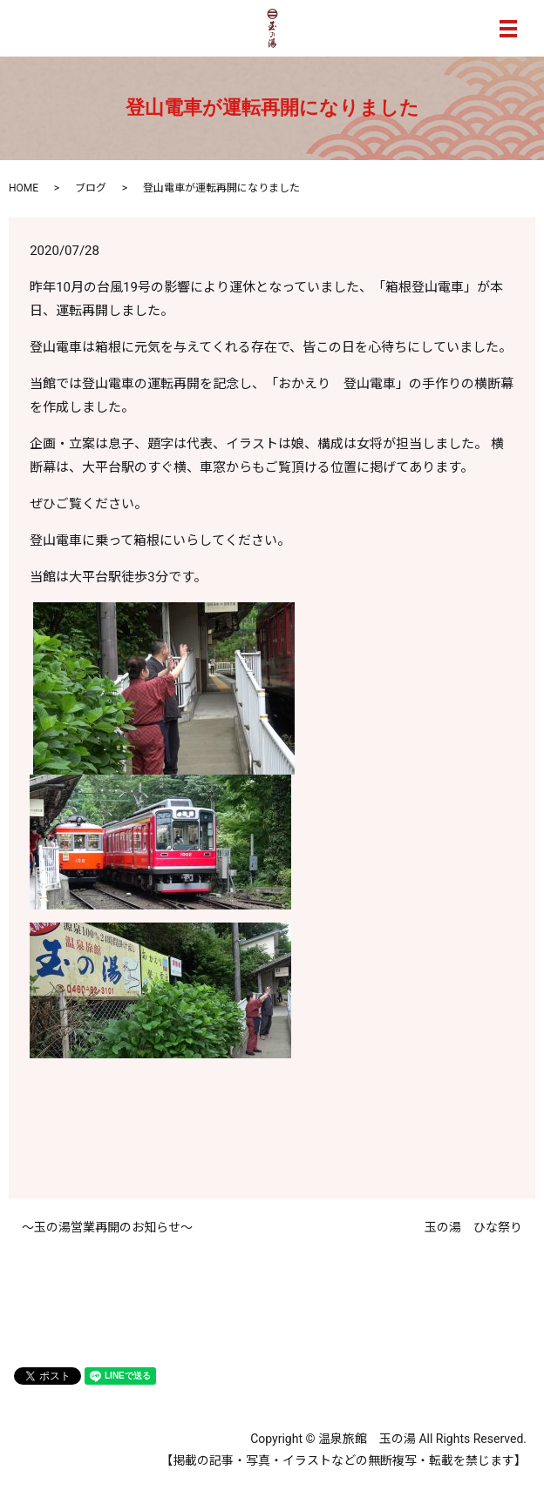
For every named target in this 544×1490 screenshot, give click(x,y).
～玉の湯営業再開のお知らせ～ (107, 1227)
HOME (23, 188)
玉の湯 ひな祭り (473, 1227)
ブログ (90, 188)
